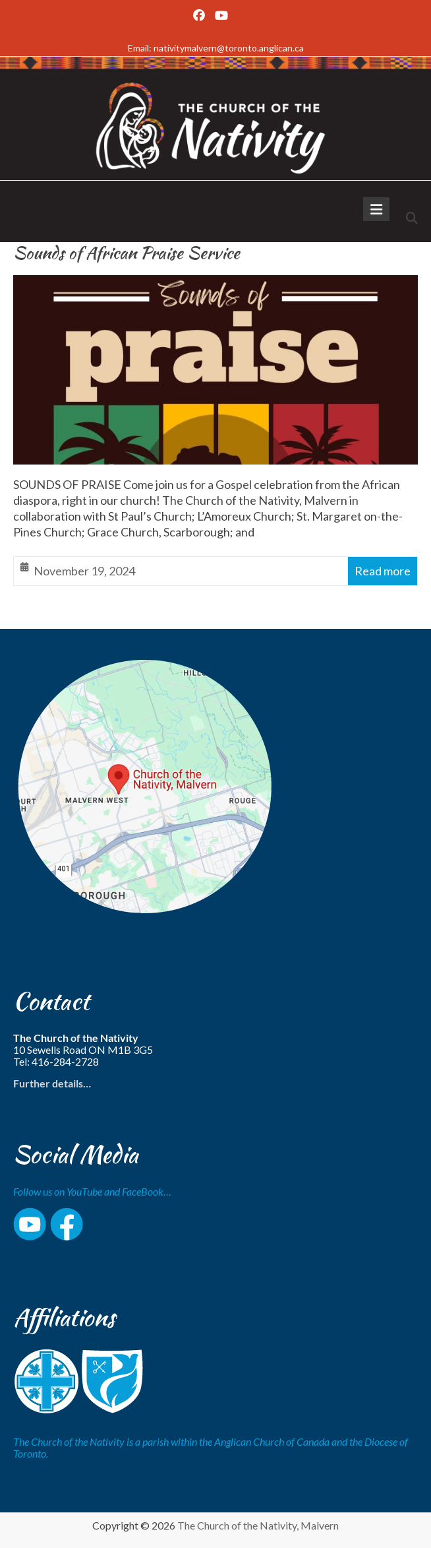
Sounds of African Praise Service (126, 252)
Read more (383, 571)
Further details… (52, 1083)
